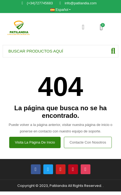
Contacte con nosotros (88, 142)
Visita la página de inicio (35, 142)
